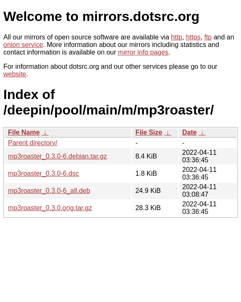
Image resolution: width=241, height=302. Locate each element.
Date (189, 132)
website (14, 74)
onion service (23, 44)
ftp (208, 37)
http (176, 37)
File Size (148, 132)
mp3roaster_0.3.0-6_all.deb (49, 190)
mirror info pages (143, 52)
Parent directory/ (32, 142)
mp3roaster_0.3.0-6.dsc (43, 173)
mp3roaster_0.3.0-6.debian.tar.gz (57, 156)
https (193, 37)
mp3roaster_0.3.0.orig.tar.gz (50, 207)
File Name (24, 132)
